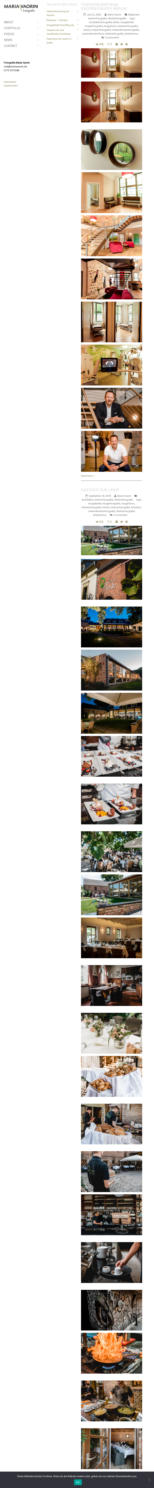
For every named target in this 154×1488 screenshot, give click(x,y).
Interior (87, 29)
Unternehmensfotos (93, 33)
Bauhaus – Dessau (57, 20)
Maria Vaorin (114, 14)
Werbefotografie (117, 18)
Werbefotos (131, 33)
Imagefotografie (94, 26)
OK (78, 1482)
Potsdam (136, 507)
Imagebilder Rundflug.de (60, 25)
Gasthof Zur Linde (100, 490)
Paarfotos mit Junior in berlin (59, 40)
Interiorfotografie (97, 18)
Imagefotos (110, 26)
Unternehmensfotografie (125, 29)
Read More (87, 475)
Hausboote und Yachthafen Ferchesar (59, 32)
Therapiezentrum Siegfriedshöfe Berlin (104, 6)
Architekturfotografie (100, 22)
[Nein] (149, 1480)
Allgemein (133, 14)
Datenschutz (11, 85)
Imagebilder (127, 22)
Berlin (116, 22)
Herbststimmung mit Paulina (58, 13)
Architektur (87, 499)
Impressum (10, 81)
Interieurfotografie (128, 26)
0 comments (112, 37)
